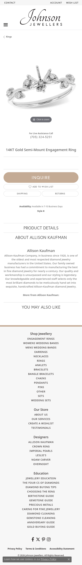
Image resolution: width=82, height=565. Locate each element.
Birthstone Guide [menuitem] (41, 496)
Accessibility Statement (62, 548)
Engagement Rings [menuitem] (41, 338)
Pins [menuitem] (41, 387)
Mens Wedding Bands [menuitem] (40, 347)
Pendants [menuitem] (41, 382)
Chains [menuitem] (41, 378)
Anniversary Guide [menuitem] (41, 522)
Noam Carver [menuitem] (41, 459)
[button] (55, 2)
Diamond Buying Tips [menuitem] (41, 487)
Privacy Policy (15, 548)
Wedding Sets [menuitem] (41, 400)
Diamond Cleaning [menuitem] (41, 513)
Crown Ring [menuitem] (41, 446)
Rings (9, 36)
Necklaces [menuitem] (41, 356)
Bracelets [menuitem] (41, 369)
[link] (9, 2)
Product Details (41, 228)
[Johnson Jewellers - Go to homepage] (41, 17)
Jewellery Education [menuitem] (41, 478)
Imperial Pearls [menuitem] (41, 450)
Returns (60, 193)
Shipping (22, 193)
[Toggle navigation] (5, 25)
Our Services (41, 419)
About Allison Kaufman (41, 237)
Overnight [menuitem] (41, 464)
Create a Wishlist (41, 423)
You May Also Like (41, 307)
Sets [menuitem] (41, 396)
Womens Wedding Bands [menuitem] (41, 343)
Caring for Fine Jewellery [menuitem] (41, 509)
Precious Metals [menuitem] (41, 504)
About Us (41, 414)
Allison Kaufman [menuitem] (41, 442)
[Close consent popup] (69, 559)
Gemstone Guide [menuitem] (41, 500)
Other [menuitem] (41, 391)
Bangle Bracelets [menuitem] (41, 374)
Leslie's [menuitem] (41, 455)
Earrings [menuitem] (41, 352)
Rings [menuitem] (41, 360)
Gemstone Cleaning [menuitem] (41, 518)
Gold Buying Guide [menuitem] (41, 526)
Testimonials (41, 427)
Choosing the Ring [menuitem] (41, 491)
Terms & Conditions (36, 548)
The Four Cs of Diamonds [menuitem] (41, 482)
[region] (41, 86)
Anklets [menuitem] (41, 365)
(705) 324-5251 (41, 137)
